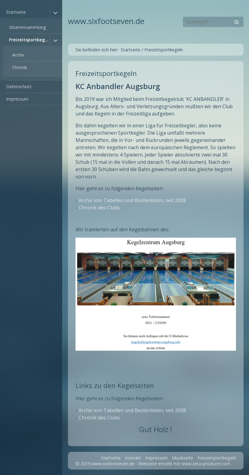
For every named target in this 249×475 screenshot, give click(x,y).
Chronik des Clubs (99, 207)
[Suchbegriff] (213, 22)
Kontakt (133, 458)
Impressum (17, 99)
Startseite (16, 12)
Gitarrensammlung (27, 27)
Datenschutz (19, 86)
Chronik (19, 67)
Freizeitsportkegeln (29, 40)
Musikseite (182, 458)
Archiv (18, 55)
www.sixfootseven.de (106, 21)
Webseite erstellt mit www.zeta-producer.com (184, 463)
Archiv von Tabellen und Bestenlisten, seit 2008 (132, 200)
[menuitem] (31, 43)
